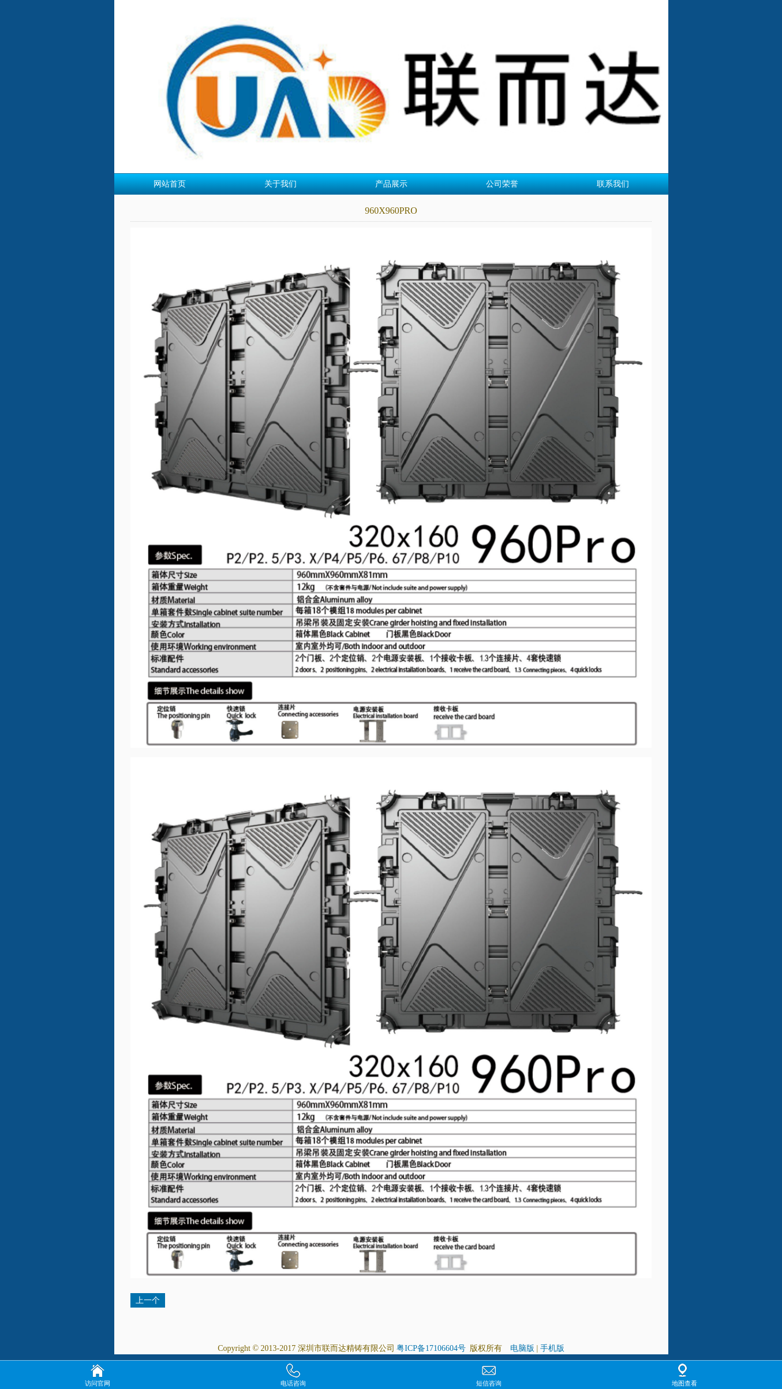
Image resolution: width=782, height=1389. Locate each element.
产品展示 (391, 184)
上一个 (148, 1300)
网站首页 (170, 184)
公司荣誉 (502, 184)
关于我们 (280, 184)
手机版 (552, 1348)
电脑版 (522, 1348)
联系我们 (613, 184)
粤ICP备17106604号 (431, 1348)
